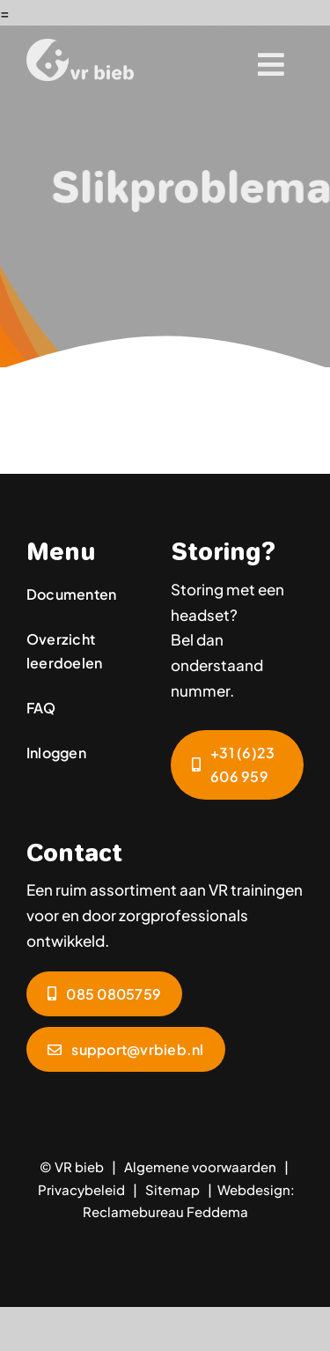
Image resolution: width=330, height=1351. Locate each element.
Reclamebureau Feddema (165, 1211)
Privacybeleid (81, 1189)
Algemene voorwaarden (200, 1166)
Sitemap (172, 1189)
